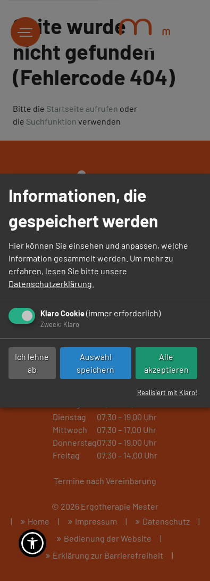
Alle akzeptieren (166, 362)
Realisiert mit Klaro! (167, 392)
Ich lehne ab (32, 362)
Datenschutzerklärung (50, 284)
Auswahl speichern (95, 362)
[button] (32, 543)
